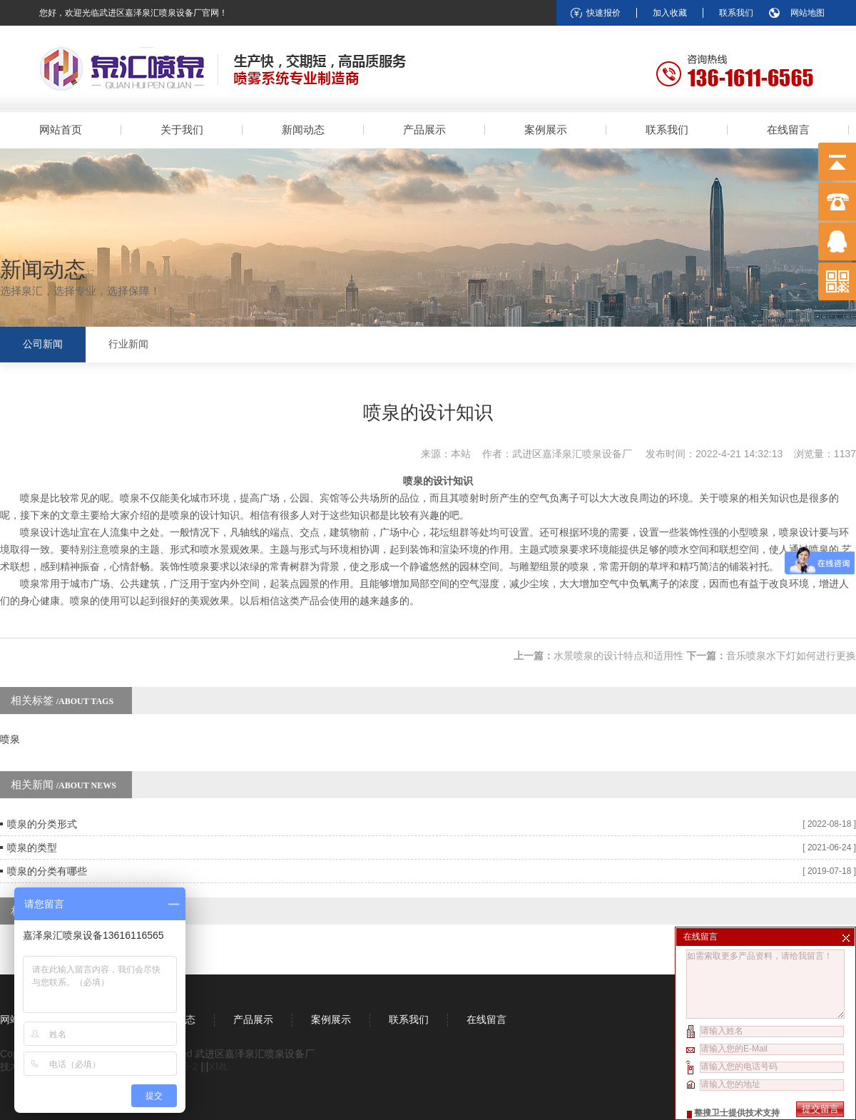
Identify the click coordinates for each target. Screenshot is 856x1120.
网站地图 (807, 13)
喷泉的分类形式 (42, 824)
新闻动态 (303, 129)
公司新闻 (43, 344)
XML (218, 1066)
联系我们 (736, 13)
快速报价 (603, 13)
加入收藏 (670, 13)
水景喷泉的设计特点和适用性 (618, 655)
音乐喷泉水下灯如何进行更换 (791, 655)
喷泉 (10, 739)
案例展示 (545, 129)
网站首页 (60, 129)
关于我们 (181, 129)
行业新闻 (128, 344)
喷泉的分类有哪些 (47, 871)
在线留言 (788, 129)
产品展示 (424, 129)
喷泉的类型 (32, 847)
